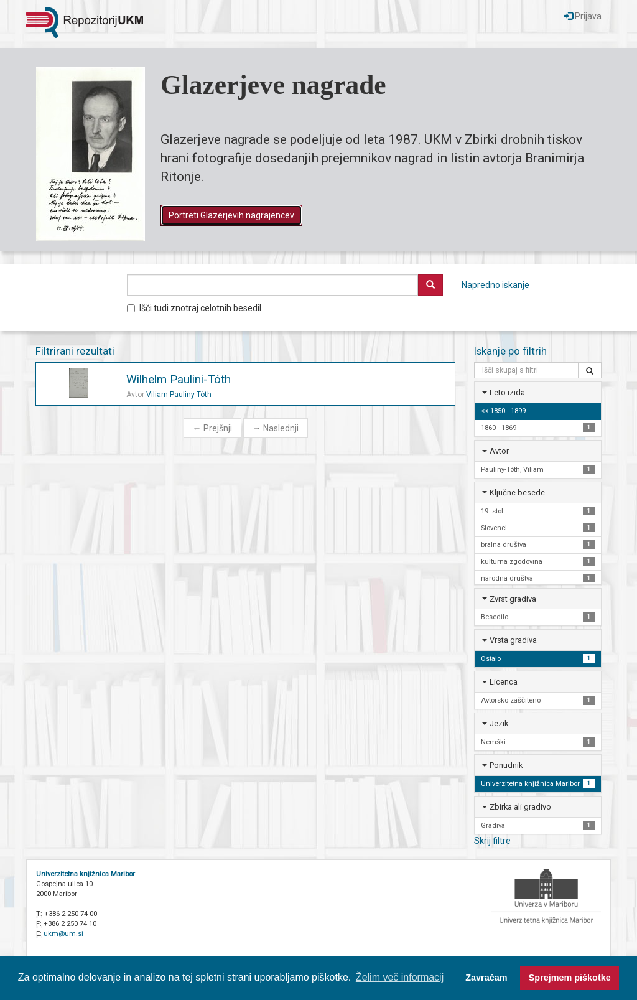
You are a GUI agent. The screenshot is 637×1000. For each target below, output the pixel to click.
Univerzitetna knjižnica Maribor (85, 874)
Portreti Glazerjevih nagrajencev (231, 215)
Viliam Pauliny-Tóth (179, 394)
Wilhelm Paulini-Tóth (178, 379)
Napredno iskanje (495, 285)
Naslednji (276, 428)
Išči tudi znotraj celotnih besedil (194, 308)
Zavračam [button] (486, 978)
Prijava (583, 16)
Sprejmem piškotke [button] (570, 978)
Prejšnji (212, 428)
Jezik (499, 723)
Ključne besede (517, 492)
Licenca (504, 681)
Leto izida (507, 392)
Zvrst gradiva (513, 599)
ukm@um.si (63, 934)
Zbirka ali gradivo (520, 806)
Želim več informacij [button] (400, 977)
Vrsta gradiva (513, 640)
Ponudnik (506, 765)
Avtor (499, 451)
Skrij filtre (492, 841)
